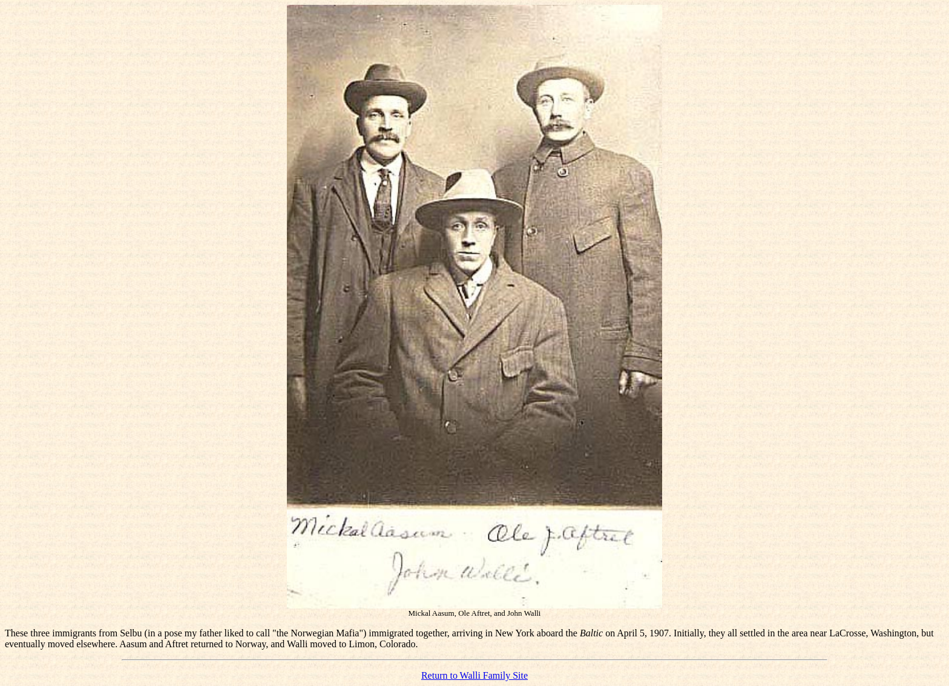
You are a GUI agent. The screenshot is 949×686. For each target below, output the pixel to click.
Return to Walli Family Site (474, 675)
